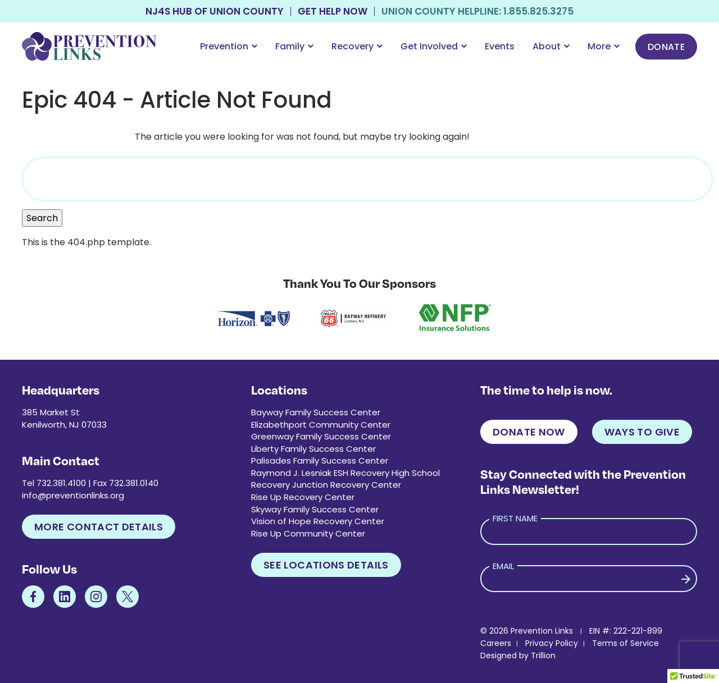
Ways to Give (642, 432)
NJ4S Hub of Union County (214, 11)
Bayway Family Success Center (315, 412)
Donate (666, 46)
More (604, 46)
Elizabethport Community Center (320, 424)
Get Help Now (332, 11)
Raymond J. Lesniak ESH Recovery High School (345, 473)
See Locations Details (326, 565)
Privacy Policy (551, 643)
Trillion (543, 655)
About (551, 46)
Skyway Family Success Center (315, 509)
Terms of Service (625, 643)
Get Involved (434, 46)
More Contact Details (98, 527)
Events (500, 46)
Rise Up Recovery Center (302, 497)
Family (294, 46)
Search (42, 218)
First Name (515, 518)
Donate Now (529, 432)
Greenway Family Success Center (321, 436)
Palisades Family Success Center (319, 460)
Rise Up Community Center (308, 533)
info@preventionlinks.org (73, 495)
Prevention (228, 46)
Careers (495, 643)
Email (503, 566)
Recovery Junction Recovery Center (326, 485)
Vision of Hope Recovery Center (317, 521)
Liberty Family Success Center (313, 449)
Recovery (357, 46)
